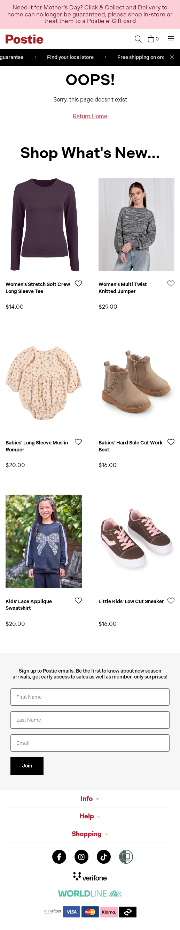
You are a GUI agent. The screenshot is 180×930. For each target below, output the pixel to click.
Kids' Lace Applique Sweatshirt (29, 605)
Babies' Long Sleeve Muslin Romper (37, 446)
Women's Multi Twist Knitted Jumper (123, 288)
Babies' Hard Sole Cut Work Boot (131, 446)
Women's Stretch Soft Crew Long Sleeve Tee (38, 288)
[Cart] (153, 39)
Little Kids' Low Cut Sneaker (131, 602)
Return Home (90, 116)
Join (27, 766)
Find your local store (73, 57)
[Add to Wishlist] (78, 283)
